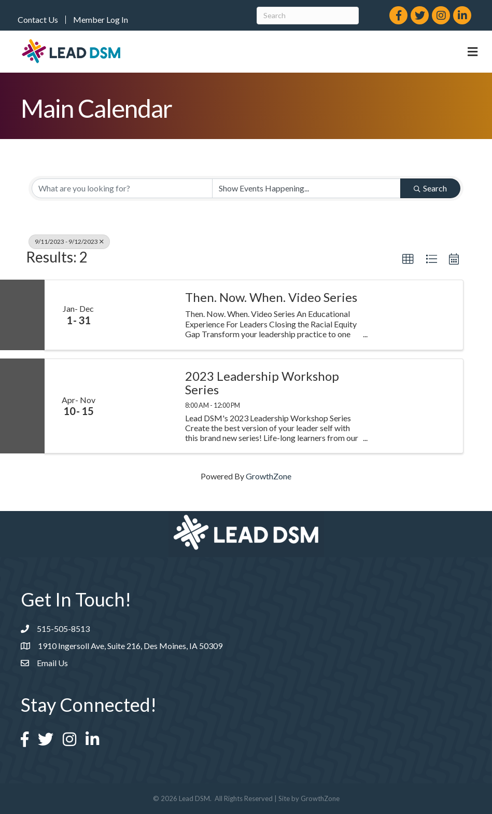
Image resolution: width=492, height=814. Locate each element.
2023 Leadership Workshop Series (262, 383)
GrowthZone (268, 476)
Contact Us (38, 20)
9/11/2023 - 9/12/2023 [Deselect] (69, 241)
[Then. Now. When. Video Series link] (143, 314)
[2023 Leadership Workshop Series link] (143, 406)
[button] (408, 259)
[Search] (308, 15)
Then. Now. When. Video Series (271, 297)
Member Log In (100, 20)
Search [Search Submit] (430, 188)
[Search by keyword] (122, 188)
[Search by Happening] (306, 188)
